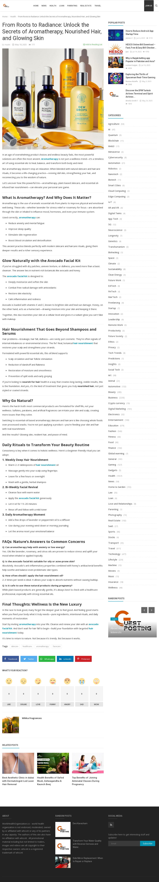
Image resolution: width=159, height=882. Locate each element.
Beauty (112, 391)
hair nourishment (83, 343)
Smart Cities (114, 185)
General (112, 458)
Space (111, 257)
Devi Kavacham (80, 823)
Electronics (114, 414)
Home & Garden (116, 486)
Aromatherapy (49, 158)
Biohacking (113, 252)
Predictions (114, 358)
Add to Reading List (92, 44)
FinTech (112, 291)
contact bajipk (131, 65)
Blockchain (113, 140)
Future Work (114, 280)
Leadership (114, 319)
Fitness (112, 436)
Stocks (111, 537)
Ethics (111, 341)
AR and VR (113, 207)
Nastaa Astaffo (132, 81)
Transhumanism (116, 246)
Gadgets (112, 470)
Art (109, 375)
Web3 (111, 146)
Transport (113, 542)
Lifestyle (112, 559)
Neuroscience (115, 229)
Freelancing (114, 302)
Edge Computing (117, 196)
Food (111, 442)
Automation (114, 162)
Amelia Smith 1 (132, 100)
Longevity (113, 235)
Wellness (113, 587)
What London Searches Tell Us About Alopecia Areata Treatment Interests (130, 628)
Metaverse (114, 151)
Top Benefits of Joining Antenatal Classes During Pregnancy (85, 781)
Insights (112, 364)
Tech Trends (115, 352)
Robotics (112, 168)
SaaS (110, 526)
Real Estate (85, 5)
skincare (14, 646)
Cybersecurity (115, 157)
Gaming (112, 464)
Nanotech (113, 174)
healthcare (27, 646)
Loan (61, 5)
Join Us (149, 5)
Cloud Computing (117, 190)
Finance (112, 447)
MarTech (112, 296)
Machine (112, 565)
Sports (111, 531)
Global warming (116, 453)
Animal (111, 380)
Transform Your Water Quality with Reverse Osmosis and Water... (87, 844)
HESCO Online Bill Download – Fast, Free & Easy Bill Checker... (141, 46)
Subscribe (147, 843)
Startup (112, 308)
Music (111, 576)
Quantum (113, 134)
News (44, 5)
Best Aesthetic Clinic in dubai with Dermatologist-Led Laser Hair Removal (18, 781)
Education (113, 425)
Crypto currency (116, 403)
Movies (112, 570)
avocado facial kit (17, 276)
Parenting (72, 5)
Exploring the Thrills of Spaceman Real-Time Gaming (140, 76)
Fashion (112, 431)
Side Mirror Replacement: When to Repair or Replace (88, 860)
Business (113, 397)
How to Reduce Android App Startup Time (139, 32)
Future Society (115, 336)
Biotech (112, 179)
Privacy (112, 347)
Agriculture (113, 123)
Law (110, 492)
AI (109, 129)
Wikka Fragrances (32, 718)
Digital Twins (115, 213)
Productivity (114, 330)
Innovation (113, 313)
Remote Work (115, 324)
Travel (97, 5)
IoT (110, 202)
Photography (115, 514)
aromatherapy (27, 217)
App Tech (113, 218)
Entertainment (115, 419)
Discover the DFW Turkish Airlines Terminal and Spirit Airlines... (139, 93)
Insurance (113, 581)
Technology (114, 553)
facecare (56, 646)
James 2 (129, 38)
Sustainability (115, 269)
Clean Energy (115, 274)
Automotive (114, 386)
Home (35, 5)
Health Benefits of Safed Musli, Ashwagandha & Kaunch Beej (50, 781)
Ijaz (127, 51)
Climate (112, 263)
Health (53, 5)
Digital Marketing (117, 408)
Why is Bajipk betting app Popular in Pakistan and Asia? (140, 60)
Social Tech (114, 369)
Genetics (112, 241)
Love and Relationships (120, 503)
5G (109, 224)
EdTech (112, 285)
